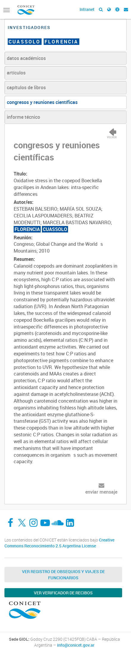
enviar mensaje (101, 492)
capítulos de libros (26, 87)
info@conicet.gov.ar (75, 645)
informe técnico (23, 117)
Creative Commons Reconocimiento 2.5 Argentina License (59, 542)
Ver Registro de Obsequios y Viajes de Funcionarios (63, 574)
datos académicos (26, 58)
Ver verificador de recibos (63, 593)
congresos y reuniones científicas (42, 102)
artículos (16, 72)
